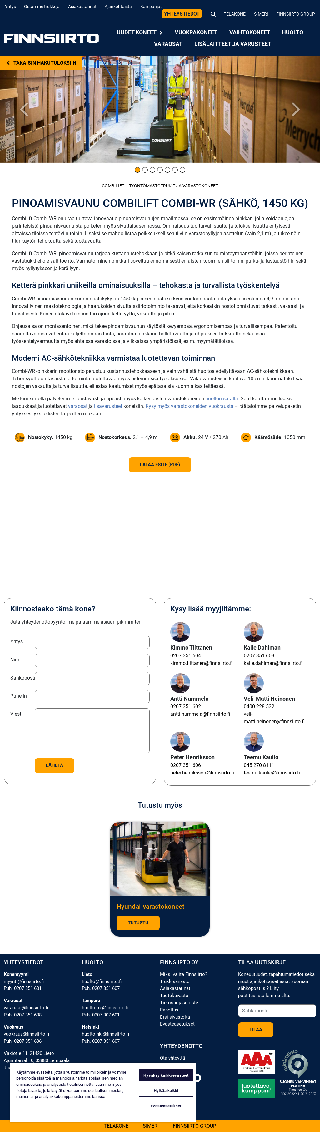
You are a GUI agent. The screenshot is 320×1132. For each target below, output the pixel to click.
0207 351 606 (185, 765)
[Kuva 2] (145, 170)
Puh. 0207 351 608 (23, 1015)
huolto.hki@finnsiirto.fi (105, 1034)
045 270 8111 (259, 765)
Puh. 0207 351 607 (101, 988)
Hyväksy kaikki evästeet (165, 1075)
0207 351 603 (259, 656)
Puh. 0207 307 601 (101, 1015)
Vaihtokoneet (249, 32)
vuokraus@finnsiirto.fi (26, 1034)
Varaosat (168, 44)
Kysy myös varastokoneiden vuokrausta (189, 406)
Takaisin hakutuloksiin (41, 63)
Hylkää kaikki (166, 1090)
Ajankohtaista (118, 6)
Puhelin (18, 696)
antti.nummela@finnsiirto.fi (200, 714)
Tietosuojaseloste (179, 1003)
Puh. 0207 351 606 (23, 1041)
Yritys (10, 6)
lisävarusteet (108, 406)
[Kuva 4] (160, 170)
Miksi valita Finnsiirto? (183, 974)
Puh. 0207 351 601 (23, 988)
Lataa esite (160, 464)
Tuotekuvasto (174, 995)
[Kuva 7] (182, 170)
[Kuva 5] (167, 170)
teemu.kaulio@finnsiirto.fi (272, 773)
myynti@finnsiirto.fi (24, 981)
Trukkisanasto (175, 981)
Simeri (261, 14)
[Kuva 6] (175, 170)
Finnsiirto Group (295, 14)
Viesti (16, 714)
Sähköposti (20, 678)
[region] (103, 1092)
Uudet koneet (140, 32)
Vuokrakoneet (196, 32)
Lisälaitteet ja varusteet (232, 44)
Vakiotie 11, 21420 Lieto (29, 1053)
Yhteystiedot (182, 14)
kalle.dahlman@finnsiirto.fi (273, 663)
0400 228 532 (259, 706)
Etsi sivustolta (175, 1017)
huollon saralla (221, 399)
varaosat (78, 406)
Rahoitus (169, 1010)
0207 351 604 (185, 656)
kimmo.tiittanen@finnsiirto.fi (201, 663)
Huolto (292, 32)
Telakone (235, 14)
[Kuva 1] (137, 170)
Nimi (15, 660)
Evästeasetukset (177, 1024)
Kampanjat (151, 6)
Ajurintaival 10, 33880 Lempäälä (37, 1060)
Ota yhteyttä (172, 1058)
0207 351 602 (185, 706)
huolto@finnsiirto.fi (102, 981)
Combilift (113, 186)
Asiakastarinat (82, 6)
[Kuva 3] (152, 170)
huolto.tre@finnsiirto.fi (105, 1008)
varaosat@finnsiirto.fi (26, 1008)
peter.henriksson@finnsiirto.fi (202, 773)
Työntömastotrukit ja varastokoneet (173, 186)
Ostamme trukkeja (42, 6)
